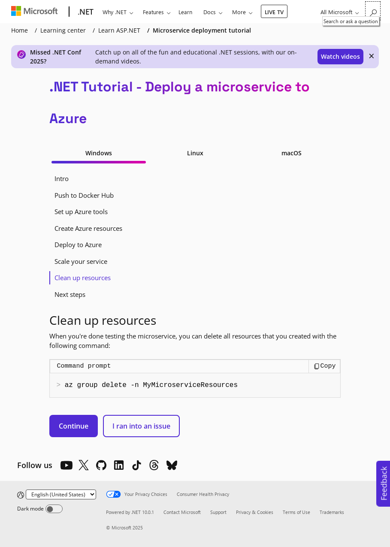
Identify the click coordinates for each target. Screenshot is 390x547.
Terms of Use (296, 512)
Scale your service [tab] (80, 261)
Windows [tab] (98, 153)
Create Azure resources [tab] (88, 228)
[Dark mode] (54, 509)
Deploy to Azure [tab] (78, 244)
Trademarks (332, 512)
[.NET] (84, 12)
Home (19, 30)
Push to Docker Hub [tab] (84, 195)
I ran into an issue (141, 426)
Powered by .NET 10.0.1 (130, 512)
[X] (83, 465)
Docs (209, 11)
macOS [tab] (291, 153)
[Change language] (61, 494)
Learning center (63, 30)
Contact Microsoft (182, 512)
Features (153, 11)
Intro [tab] (61, 178)
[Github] (101, 465)
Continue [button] (73, 426)
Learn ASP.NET (119, 30)
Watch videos (340, 56)
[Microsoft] (36, 12)
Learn (185, 11)
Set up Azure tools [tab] (81, 211)
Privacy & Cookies (254, 512)
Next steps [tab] (69, 294)
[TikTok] (136, 465)
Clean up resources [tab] (82, 277)
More (239, 11)
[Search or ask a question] (373, 11)
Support (218, 512)
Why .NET (115, 11)
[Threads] (154, 465)
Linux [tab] (195, 153)
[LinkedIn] (119, 465)
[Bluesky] (171, 465)
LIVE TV (274, 11)
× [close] (372, 56)
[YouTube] (66, 465)
